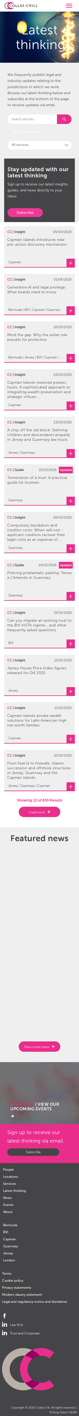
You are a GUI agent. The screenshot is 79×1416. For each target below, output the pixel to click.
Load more (37, 812)
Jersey (8, 1253)
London (9, 1260)
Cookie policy (12, 1280)
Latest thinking (14, 1190)
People (8, 1169)
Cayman (9, 1239)
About (8, 1212)
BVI (5, 1232)
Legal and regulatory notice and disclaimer (34, 1301)
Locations (10, 1176)
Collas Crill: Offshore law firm (20, 6)
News (7, 1198)
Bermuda (10, 1225)
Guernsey (10, 1246)
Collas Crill (43, 1407)
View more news (36, 1047)
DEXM (73, 1412)
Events (8, 1205)
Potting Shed (58, 1412)
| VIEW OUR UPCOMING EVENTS (34, 1106)
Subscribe (25, 212)
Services (9, 1183)
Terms (6, 1273)
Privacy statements (16, 1287)
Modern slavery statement (22, 1294)
